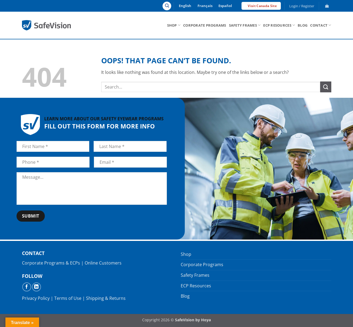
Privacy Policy (36, 298)
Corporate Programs (204, 25)
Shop (173, 25)
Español (225, 5)
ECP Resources (279, 25)
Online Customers (103, 263)
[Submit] (325, 86)
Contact (320, 25)
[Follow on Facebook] (26, 286)
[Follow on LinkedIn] (36, 286)
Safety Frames (245, 25)
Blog (302, 25)
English (185, 5)
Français (205, 5)
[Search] (167, 6)
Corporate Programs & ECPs (51, 263)
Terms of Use (67, 298)
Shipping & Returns (106, 298)
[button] (302, 6)
